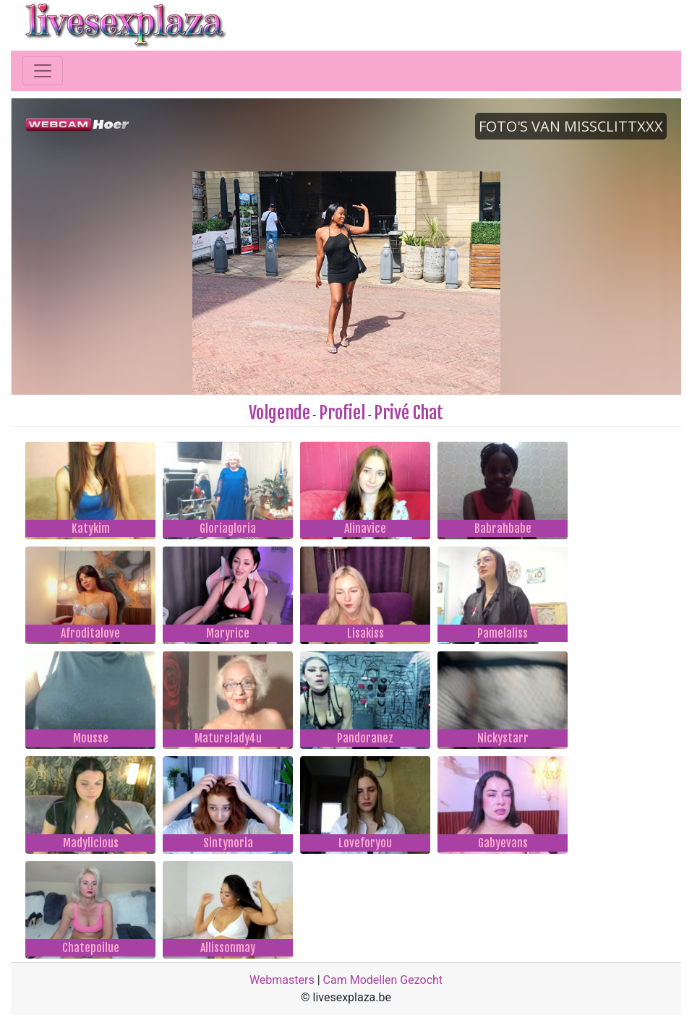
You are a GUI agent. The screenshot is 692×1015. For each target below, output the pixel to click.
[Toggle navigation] (42, 70)
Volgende (279, 413)
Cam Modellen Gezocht (383, 980)
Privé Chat (408, 413)
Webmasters (282, 980)
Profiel (342, 413)
